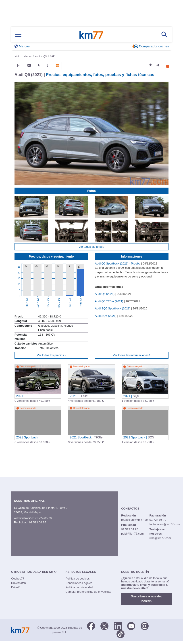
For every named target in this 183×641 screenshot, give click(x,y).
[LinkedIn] (118, 625)
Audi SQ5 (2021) (106, 315)
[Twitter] (104, 625)
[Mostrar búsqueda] (164, 35)
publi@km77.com (132, 533)
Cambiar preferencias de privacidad (88, 591)
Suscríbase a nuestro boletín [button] (146, 598)
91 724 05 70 (43, 518)
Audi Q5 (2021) (105, 294)
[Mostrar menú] (18, 35)
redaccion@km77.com (135, 519)
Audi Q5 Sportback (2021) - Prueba (118, 263)
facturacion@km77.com (164, 524)
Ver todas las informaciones (131, 355)
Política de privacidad (79, 587)
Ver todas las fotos (91, 246)
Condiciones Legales (78, 583)
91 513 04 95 (37, 522)
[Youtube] (131, 625)
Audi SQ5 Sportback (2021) (113, 308)
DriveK (15, 587)
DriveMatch (18, 583)
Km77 (91, 35)
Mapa (37, 512)
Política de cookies (77, 578)
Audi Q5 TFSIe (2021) (109, 301)
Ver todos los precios (51, 355)
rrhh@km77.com (160, 538)
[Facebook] (91, 625)
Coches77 (17, 578)
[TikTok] (120, 633)
